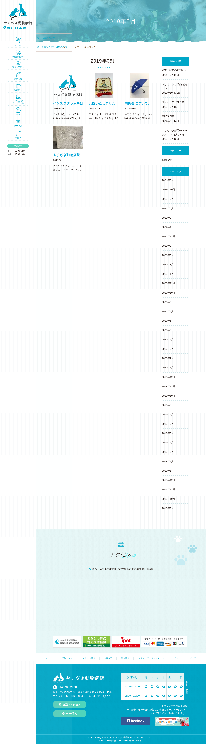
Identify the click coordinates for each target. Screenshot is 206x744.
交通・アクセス (71, 704)
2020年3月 (168, 348)
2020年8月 (168, 311)
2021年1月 (168, 273)
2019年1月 (168, 470)
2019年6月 (168, 423)
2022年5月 (168, 208)
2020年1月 (168, 367)
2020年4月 (168, 339)
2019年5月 (168, 433)
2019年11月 (168, 386)
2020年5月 (168, 330)
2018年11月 (168, 489)
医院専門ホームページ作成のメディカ (126, 740)
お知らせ (167, 159)
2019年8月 (168, 405)
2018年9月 (168, 508)
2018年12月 (168, 480)
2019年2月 (168, 461)
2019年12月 (168, 377)
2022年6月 (168, 198)
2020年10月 (168, 292)
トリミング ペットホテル (18, 99)
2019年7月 (168, 414)
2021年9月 (168, 245)
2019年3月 (168, 451)
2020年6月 (168, 320)
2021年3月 (168, 264)
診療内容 (18, 76)
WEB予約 (18, 123)
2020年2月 (168, 358)
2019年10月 (168, 395)
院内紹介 (18, 87)
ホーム (18, 41)
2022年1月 (168, 227)
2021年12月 (168, 236)
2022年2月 (168, 217)
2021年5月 (168, 255)
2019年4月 (168, 442)
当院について (18, 54)
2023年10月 (168, 189)
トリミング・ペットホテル (151, 658)
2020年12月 (168, 283)
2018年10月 (168, 498)
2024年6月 (168, 180)
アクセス (18, 111)
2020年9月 (168, 302)
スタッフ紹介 (18, 64)
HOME (63, 46)
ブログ (18, 135)
